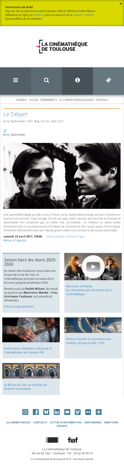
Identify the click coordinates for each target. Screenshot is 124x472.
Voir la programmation (19, 306)
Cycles (33, 100)
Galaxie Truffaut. (83, 15)
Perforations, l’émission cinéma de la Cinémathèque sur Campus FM (28, 350)
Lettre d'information (65, 422)
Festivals (102, 100)
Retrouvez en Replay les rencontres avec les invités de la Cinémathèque (88, 290)
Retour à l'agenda (14, 240)
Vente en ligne (76, 236)
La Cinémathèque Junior (76, 100)
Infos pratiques (56, 236)
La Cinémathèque (18, 422)
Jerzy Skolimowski (14, 135)
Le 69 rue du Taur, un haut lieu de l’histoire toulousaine (25, 387)
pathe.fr (39, 15)
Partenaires (92, 422)
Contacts (40, 422)
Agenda (21, 100)
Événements (49, 100)
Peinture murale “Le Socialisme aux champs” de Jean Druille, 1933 (88, 341)
